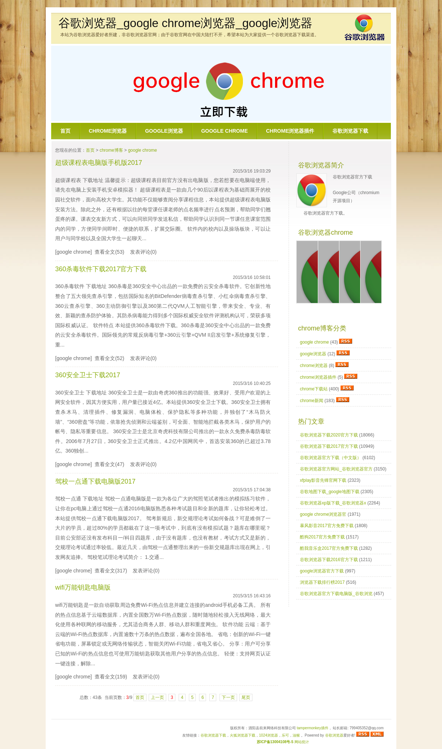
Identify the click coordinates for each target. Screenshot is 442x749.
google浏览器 (164, 131)
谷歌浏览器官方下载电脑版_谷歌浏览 (336, 593)
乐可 (285, 735)
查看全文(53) (109, 252)
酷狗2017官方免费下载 (322, 537)
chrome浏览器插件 (290, 131)
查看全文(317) (111, 571)
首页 (65, 131)
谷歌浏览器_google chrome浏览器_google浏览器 (185, 23)
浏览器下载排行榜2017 (322, 582)
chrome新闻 (311, 400)
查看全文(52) (109, 358)
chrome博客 (111, 150)
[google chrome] (73, 252)
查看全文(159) (111, 677)
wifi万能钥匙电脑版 (83, 587)
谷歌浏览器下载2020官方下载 (329, 435)
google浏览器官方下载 (322, 571)
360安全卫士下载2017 (87, 375)
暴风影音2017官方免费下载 (327, 525)
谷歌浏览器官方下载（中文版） (330, 457)
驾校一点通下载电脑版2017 (95, 481)
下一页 (228, 697)
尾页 (245, 697)
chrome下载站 (314, 388)
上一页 (157, 697)
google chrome (224, 131)
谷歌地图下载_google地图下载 (329, 491)
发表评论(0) (143, 252)
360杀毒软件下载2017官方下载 (100, 269)
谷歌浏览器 (334, 735)
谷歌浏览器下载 (350, 131)
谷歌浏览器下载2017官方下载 (329, 446)
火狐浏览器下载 (242, 735)
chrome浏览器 (108, 131)
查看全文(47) (109, 464)
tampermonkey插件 (312, 728)
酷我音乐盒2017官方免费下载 (329, 548)
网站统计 (301, 742)
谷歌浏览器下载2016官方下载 (329, 559)
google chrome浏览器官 (323, 514)
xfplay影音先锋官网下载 (323, 480)
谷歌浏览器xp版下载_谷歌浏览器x (333, 503)
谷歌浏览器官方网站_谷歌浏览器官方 (336, 469)
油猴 (296, 735)
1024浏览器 (268, 735)
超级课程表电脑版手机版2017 (98, 162)
